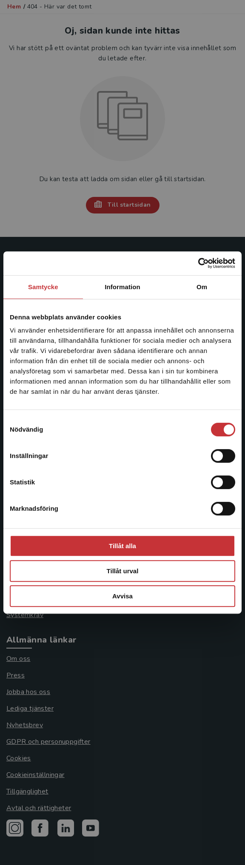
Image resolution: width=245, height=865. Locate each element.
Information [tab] (122, 286)
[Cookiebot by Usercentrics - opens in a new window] (198, 263)
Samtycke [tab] (43, 286)
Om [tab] (202, 286)
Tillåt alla (122, 545)
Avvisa (122, 596)
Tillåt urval (123, 571)
